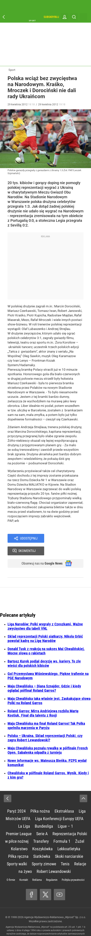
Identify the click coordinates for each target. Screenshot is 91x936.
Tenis (65, 852)
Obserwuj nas (39, 552)
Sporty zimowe (44, 852)
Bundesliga (44, 815)
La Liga (24, 815)
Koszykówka (42, 837)
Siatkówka (41, 845)
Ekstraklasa (64, 799)
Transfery (41, 830)
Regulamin (51, 868)
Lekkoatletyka (68, 837)
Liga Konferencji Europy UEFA (59, 807)
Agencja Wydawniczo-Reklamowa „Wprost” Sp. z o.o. (55, 905)
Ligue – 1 (65, 815)
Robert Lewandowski (54, 860)
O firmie (11, 868)
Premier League (19, 822)
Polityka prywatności (73, 868)
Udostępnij (29, 538)
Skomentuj (68, 538)
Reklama (37, 868)
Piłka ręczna (18, 845)
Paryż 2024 (16, 799)
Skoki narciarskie (69, 845)
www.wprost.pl (42, 926)
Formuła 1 (61, 830)
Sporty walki (17, 852)
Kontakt (23, 868)
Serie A (42, 822)
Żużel (79, 830)
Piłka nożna (40, 799)
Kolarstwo (19, 837)
